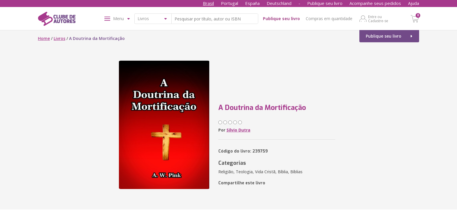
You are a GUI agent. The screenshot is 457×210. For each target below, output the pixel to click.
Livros (59, 38)
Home (44, 38)
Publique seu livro (324, 3)
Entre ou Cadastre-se (378, 18)
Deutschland (279, 3)
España (252, 3)
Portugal (229, 3)
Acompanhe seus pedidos (375, 3)
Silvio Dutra (238, 130)
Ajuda (413, 3)
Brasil (208, 3)
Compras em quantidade (329, 18)
